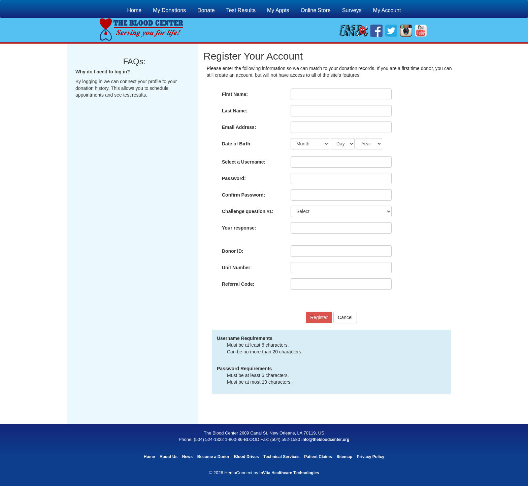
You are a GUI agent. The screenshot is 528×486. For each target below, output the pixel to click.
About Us (168, 456)
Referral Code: (238, 284)
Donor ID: (232, 251)
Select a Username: (243, 162)
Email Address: (239, 127)
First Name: (235, 94)
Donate (206, 10)
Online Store (316, 10)
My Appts (278, 10)
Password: (234, 178)
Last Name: (234, 110)
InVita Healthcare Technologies (289, 473)
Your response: (239, 228)
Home (134, 10)
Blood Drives (246, 456)
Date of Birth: (237, 143)
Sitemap (344, 456)
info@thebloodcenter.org (325, 439)
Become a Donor (213, 456)
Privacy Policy (370, 456)
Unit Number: (237, 267)
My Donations (169, 10)
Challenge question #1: (247, 211)
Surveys (352, 10)
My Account (387, 10)
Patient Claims (318, 456)
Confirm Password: (243, 195)
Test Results (241, 10)
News (187, 456)
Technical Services (281, 456)
